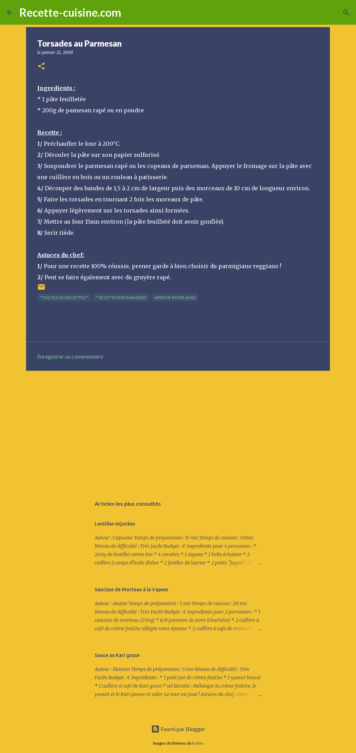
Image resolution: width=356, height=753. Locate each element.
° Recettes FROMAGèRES (121, 297)
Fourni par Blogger (178, 729)
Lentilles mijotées (115, 524)
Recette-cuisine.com (70, 12)
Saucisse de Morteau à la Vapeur (132, 589)
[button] (41, 66)
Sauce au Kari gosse (117, 655)
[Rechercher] (131, 12)
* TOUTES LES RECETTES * (64, 297)
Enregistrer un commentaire (70, 356)
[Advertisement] (178, 430)
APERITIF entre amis (174, 297)
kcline (197, 743)
